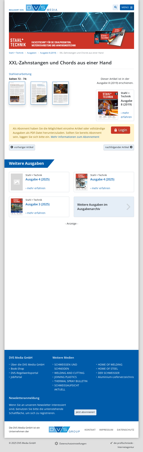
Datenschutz (125, 429)
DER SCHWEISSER (109, 373)
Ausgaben (31, 52)
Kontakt (90, 429)
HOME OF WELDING (110, 364)
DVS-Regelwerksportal (24, 373)
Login (120, 130)
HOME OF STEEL (108, 368)
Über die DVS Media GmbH (27, 364)
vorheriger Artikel (22, 147)
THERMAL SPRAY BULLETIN (71, 381)
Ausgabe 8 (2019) (48, 52)
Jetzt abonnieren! (85, 412)
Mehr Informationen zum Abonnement (75, 137)
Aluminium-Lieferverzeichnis (116, 377)
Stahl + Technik (16, 52)
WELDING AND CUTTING (69, 373)
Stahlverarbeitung (20, 74)
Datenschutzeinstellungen (72, 443)
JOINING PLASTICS (65, 377)
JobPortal (16, 377)
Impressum (106, 429)
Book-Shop (17, 368)
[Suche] (115, 7)
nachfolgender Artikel (118, 147)
